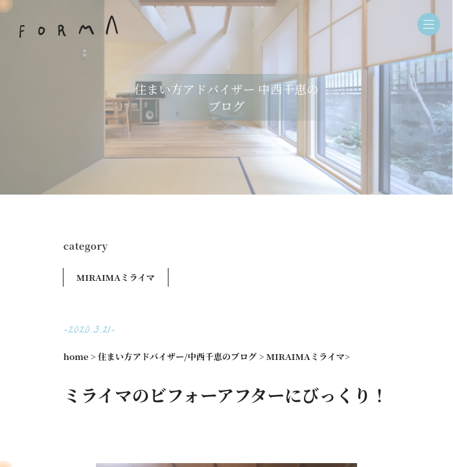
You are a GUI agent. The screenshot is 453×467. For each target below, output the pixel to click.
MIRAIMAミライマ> (308, 356)
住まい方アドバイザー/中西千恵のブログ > (181, 356)
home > (80, 356)
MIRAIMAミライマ (115, 277)
